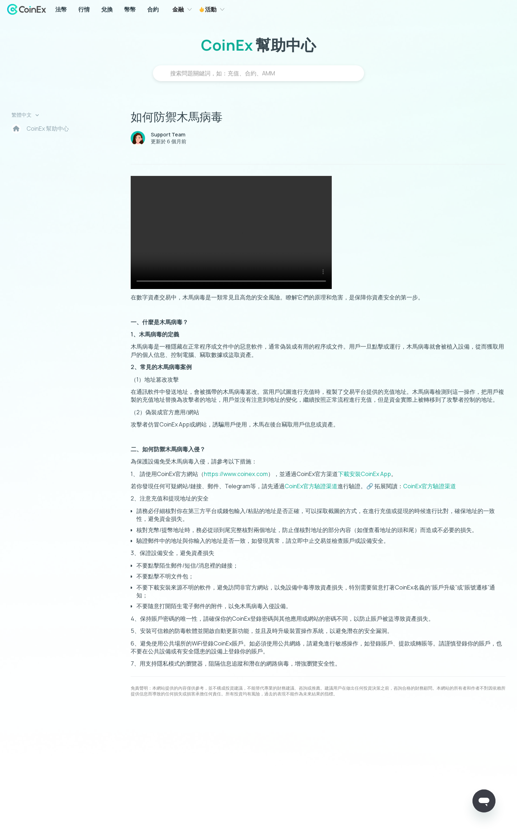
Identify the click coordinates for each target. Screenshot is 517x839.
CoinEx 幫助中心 (48, 128)
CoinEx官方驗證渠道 (311, 486)
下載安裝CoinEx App (364, 474)
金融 (178, 9)
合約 (153, 9)
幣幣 (130, 9)
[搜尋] (258, 73)
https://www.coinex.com (236, 474)
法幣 (61, 9)
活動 (210, 9)
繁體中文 (22, 114)
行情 (84, 9)
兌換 (107, 9)
